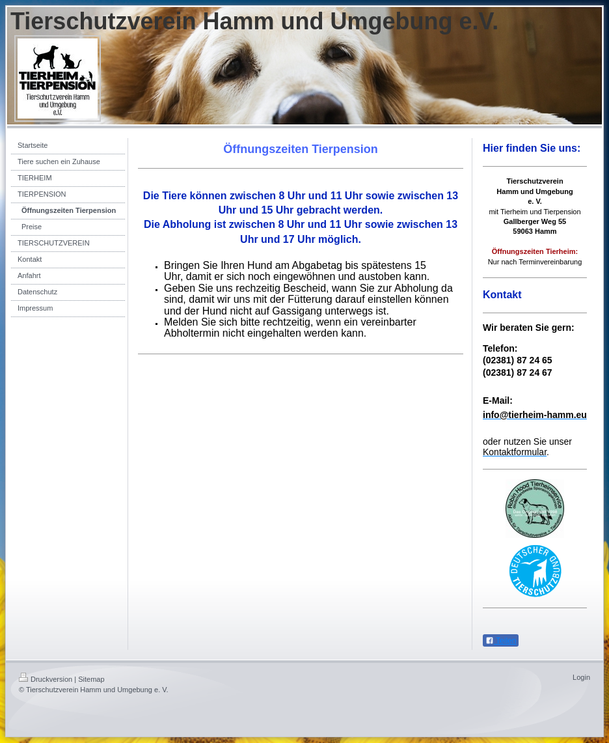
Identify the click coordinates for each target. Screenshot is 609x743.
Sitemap (91, 679)
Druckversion (45, 679)
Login (581, 677)
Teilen (500, 640)
